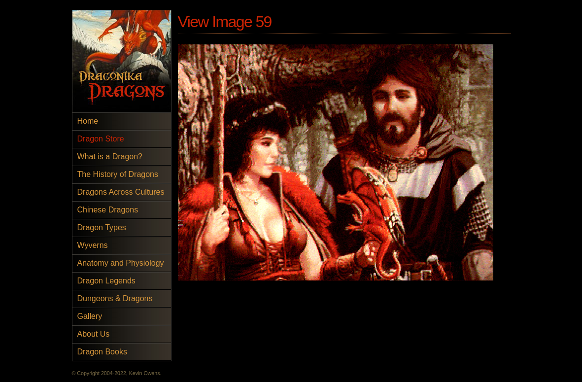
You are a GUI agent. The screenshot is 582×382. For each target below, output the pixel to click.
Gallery (90, 316)
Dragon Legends (106, 281)
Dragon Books (102, 351)
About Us (93, 334)
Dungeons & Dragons (115, 298)
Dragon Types (101, 227)
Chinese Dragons (107, 210)
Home (88, 121)
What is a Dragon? (110, 156)
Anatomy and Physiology (120, 263)
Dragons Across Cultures (121, 192)
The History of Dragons (118, 174)
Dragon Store (100, 139)
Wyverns (92, 245)
